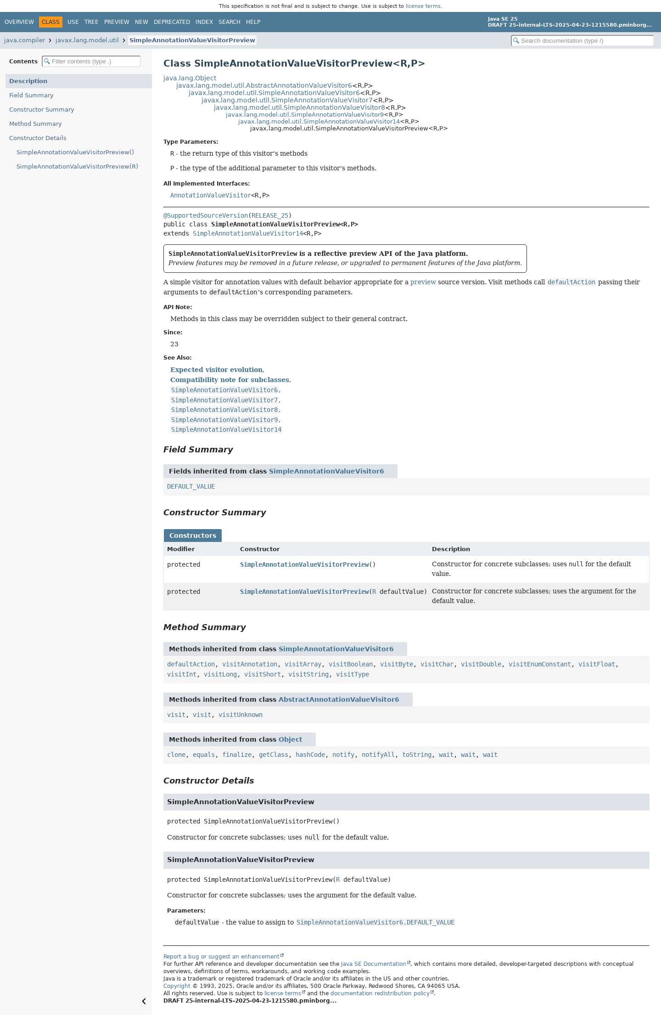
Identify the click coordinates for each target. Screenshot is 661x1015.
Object (290, 739)
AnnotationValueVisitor (210, 195)
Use (73, 22)
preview (423, 282)
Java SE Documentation (373, 964)
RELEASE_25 (270, 215)
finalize (237, 754)
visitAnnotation (249, 664)
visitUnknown (240, 714)
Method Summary (35, 123)
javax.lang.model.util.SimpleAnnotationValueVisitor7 (287, 100)
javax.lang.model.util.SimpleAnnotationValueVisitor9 (305, 114)
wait (446, 754)
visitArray (303, 664)
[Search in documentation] (582, 40)
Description (28, 81)
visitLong (220, 674)
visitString (308, 674)
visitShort (262, 674)
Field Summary (31, 95)
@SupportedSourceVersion (205, 215)
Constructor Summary (41, 109)
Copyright (176, 986)
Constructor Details (38, 138)
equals (204, 754)
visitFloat (596, 664)
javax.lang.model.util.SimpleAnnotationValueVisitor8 (299, 107)
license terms (423, 6)
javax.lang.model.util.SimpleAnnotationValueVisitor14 (319, 121)
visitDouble (481, 664)
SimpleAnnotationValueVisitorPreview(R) (77, 166)
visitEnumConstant (540, 664)
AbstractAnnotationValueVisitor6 (339, 699)
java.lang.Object (189, 78)
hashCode (310, 754)
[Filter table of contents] (91, 61)
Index (204, 22)
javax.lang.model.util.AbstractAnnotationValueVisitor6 (264, 85)
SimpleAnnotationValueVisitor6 (326, 471)
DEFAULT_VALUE (191, 486)
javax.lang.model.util (87, 40)
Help (253, 22)
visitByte (396, 664)
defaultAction (191, 664)
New (141, 22)
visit (176, 714)
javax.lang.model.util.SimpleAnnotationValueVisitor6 (274, 92)
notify (343, 754)
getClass (273, 754)
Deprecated (172, 22)
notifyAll (378, 754)
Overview (19, 22)
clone (176, 754)
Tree (91, 22)
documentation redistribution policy (380, 993)
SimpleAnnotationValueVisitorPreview (192, 40)
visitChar (437, 664)
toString (416, 754)
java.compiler (24, 40)
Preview (116, 22)
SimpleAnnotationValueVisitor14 (248, 233)
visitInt (181, 674)
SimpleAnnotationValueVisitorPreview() (75, 152)
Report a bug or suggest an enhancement (221, 956)
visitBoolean (351, 664)
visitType (352, 674)
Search (229, 22)
